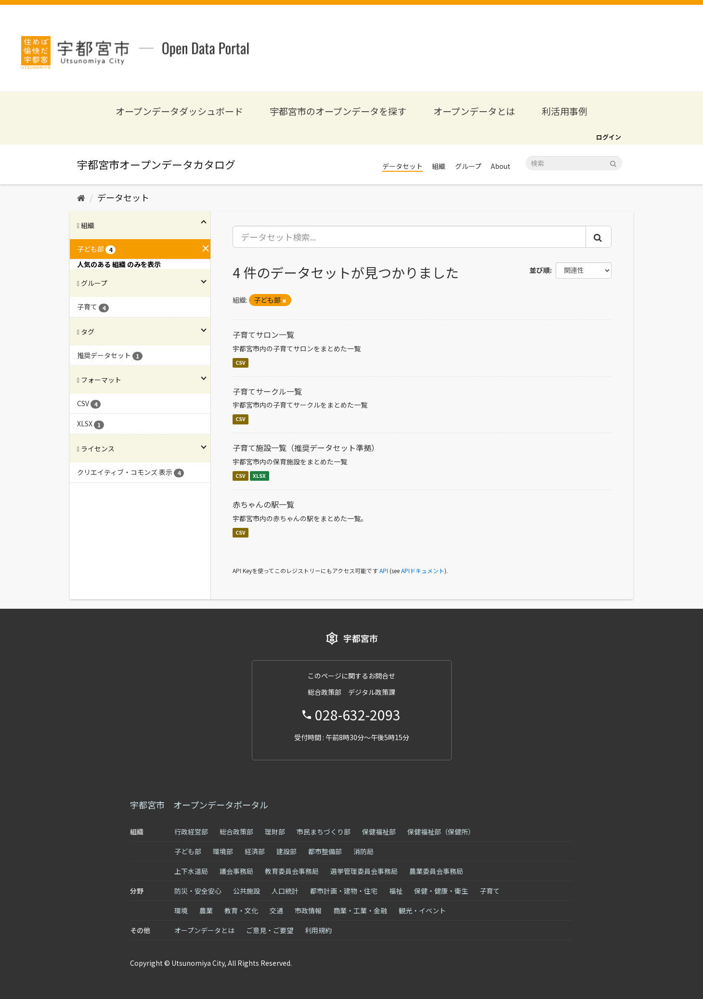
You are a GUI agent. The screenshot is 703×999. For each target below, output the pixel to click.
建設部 (286, 851)
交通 (276, 910)
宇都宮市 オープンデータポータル (199, 804)
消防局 (363, 851)
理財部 (275, 831)
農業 (206, 910)
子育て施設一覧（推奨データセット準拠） (306, 447)
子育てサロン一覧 (263, 334)
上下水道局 (191, 871)
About (500, 166)
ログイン (608, 136)
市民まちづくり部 (324, 831)
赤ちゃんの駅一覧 (263, 504)
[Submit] (613, 162)
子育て (490, 891)
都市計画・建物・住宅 (344, 891)
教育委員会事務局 (292, 871)
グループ (468, 166)
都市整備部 (325, 851)
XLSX (259, 475)
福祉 (396, 891)
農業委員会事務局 (436, 871)
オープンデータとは (474, 110)
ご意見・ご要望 (269, 930)
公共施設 (246, 891)
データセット (402, 166)
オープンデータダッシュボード (179, 110)
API (383, 570)
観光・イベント (422, 910)
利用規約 (318, 930)
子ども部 (187, 851)
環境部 (223, 851)
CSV (240, 362)
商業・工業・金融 (360, 910)
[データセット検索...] (409, 237)
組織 (438, 166)
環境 (181, 910)
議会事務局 (236, 871)
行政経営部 (191, 831)
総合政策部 (236, 831)
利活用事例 (564, 110)
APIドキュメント (422, 570)
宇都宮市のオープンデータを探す (338, 110)
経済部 (255, 851)
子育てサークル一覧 (267, 391)
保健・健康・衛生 (441, 891)
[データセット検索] (574, 163)
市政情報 (308, 910)
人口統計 (285, 891)
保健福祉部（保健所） (441, 831)
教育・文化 (241, 910)
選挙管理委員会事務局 (364, 871)
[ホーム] (81, 197)
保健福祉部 (379, 831)
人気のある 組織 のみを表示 (119, 264)
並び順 (540, 270)
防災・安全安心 (197, 891)
